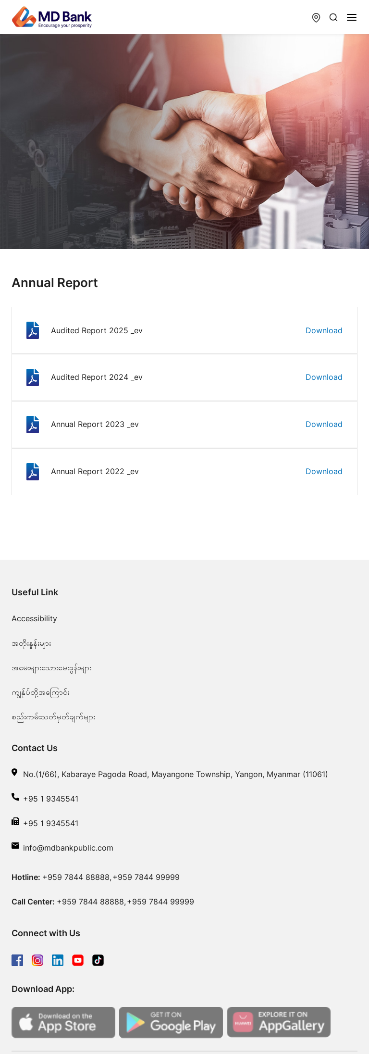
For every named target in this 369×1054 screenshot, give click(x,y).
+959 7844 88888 (76, 877)
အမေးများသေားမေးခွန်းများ (51, 667)
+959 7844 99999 (146, 877)
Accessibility (34, 618)
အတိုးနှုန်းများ (31, 643)
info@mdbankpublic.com (68, 848)
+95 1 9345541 (50, 798)
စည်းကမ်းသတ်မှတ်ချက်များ (53, 716)
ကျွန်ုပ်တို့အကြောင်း (40, 692)
